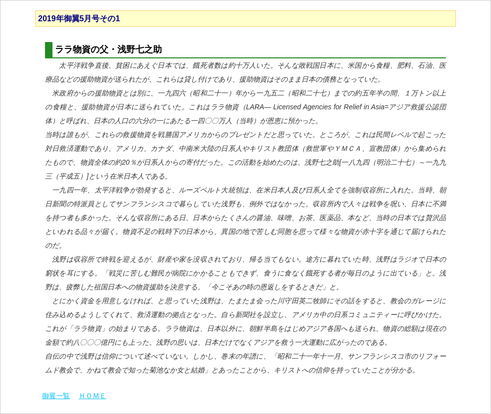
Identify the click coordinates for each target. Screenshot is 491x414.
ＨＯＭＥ (92, 396)
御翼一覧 (56, 396)
